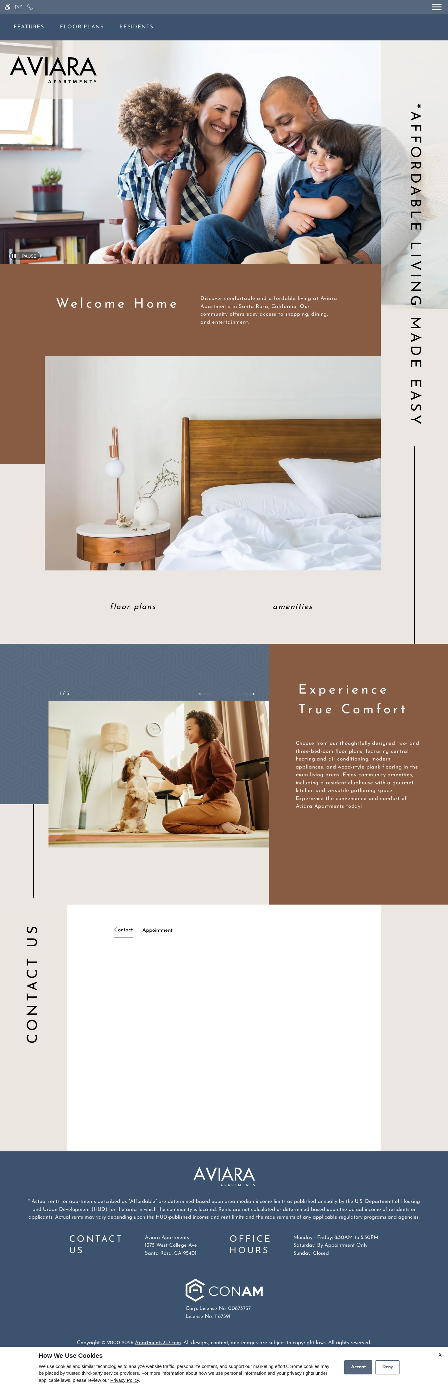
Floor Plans (82, 27)
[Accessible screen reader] (7, 7)
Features (29, 27)
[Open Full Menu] (437, 7)
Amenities (293, 607)
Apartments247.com (158, 1342)
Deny (387, 1367)
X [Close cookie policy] (440, 1355)
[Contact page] (18, 7)
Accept (358, 1367)
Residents (136, 27)
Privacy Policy (124, 1380)
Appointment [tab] (157, 930)
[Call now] (30, 7)
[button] (205, 694)
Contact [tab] (123, 930)
